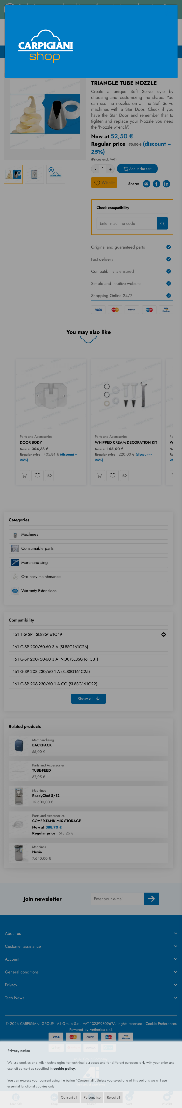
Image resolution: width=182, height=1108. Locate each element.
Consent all (69, 1097)
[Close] (168, 12)
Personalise (91, 1097)
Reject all (113, 1097)
